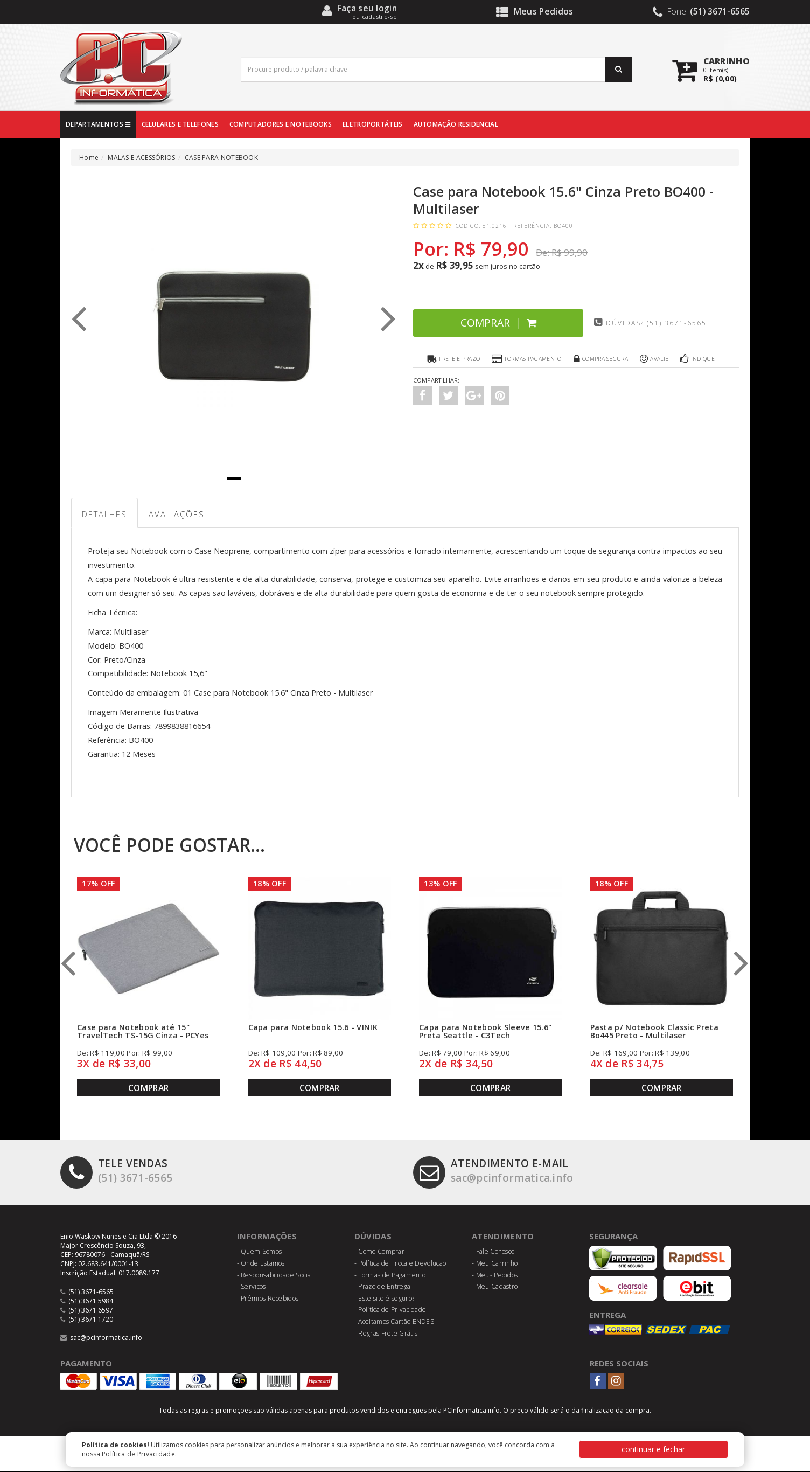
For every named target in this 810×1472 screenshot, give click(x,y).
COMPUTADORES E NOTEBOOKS (280, 124)
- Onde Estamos (261, 1263)
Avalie (654, 359)
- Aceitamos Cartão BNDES (394, 1322)
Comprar (495, 322)
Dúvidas (373, 1236)
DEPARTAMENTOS (98, 124)
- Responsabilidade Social (275, 1275)
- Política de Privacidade (390, 1310)
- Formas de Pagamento (389, 1275)
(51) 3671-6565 (116, 1171)
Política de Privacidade (138, 1454)
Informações (267, 1236)
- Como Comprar (379, 1251)
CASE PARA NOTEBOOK (221, 157)
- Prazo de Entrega (382, 1287)
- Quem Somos (259, 1251)
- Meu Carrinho (495, 1263)
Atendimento (503, 1236)
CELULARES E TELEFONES (180, 124)
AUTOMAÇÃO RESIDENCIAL (456, 124)
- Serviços (251, 1287)
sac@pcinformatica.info (495, 1171)
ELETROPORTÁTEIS (373, 124)
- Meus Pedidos (495, 1275)
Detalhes (105, 514)
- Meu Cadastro (495, 1287)
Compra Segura (600, 359)
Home (89, 157)
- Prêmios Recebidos (268, 1298)
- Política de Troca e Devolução (400, 1263)
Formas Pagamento (526, 359)
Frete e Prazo (452, 359)
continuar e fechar (653, 1449)
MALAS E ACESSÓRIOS (141, 157)
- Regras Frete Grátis (385, 1333)
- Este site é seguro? (384, 1298)
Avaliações (178, 514)
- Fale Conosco (493, 1251)
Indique (698, 359)
